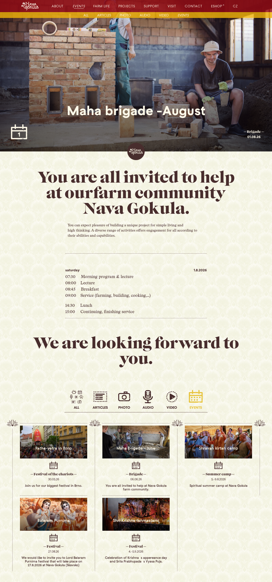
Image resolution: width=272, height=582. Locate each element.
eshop (216, 6)
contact (193, 6)
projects (126, 6)
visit (172, 6)
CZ (235, 6)
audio (145, 15)
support (151, 6)
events (79, 6)
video (164, 15)
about (58, 6)
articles (104, 15)
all (86, 15)
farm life (101, 6)
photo (125, 15)
